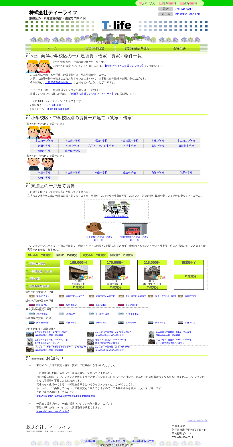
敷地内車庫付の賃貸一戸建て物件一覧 (134, 231)
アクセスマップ (116, 441)
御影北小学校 (186, 145)
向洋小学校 (129, 145)
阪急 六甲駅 (41, 305)
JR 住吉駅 (70, 314)
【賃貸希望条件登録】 (58, 82)
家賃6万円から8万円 (75, 296)
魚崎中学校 (44, 177)
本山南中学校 (72, 172)
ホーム (52, 48)
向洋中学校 (157, 172)
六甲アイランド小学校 (101, 145)
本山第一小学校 (44, 140)
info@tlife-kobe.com (188, 14)
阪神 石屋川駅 (42, 322)
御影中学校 (186, 172)
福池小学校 (101, 140)
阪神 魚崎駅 (131, 322)
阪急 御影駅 (71, 305)
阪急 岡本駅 (101, 305)
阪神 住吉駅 (101, 322)
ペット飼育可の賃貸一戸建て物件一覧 (98, 231)
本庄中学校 (44, 172)
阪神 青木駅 (160, 322)
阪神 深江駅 (190, 322)
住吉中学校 (129, 172)
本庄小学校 (157, 140)
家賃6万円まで (43, 296)
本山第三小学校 (129, 140)
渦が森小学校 (72, 150)
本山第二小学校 (186, 140)
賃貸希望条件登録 (136, 48)
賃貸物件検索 (94, 48)
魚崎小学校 (44, 150)
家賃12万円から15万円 (165, 296)
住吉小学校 (72, 145)
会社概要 (179, 48)
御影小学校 (157, 145)
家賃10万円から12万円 (136, 296)
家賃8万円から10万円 (105, 296)
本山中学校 (101, 172)
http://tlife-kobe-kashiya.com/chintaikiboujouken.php (65, 395)
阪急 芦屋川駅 (132, 305)
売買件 (169, 3)
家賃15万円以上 (192, 296)
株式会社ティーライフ (53, 12)
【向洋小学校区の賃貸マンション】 (124, 65)
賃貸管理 (34, 278)
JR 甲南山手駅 (132, 314)
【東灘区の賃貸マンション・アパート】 (91, 93)
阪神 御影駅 (71, 322)
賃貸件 (190, 3)
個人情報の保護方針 (142, 441)
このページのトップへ (197, 420)
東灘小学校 (44, 145)
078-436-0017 (184, 8)
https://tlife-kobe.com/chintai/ (52, 411)
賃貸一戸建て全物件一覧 (116, 209)
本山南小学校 (72, 140)
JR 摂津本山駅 (102, 314)
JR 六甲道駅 (42, 314)
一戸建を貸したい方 (40, 271)
